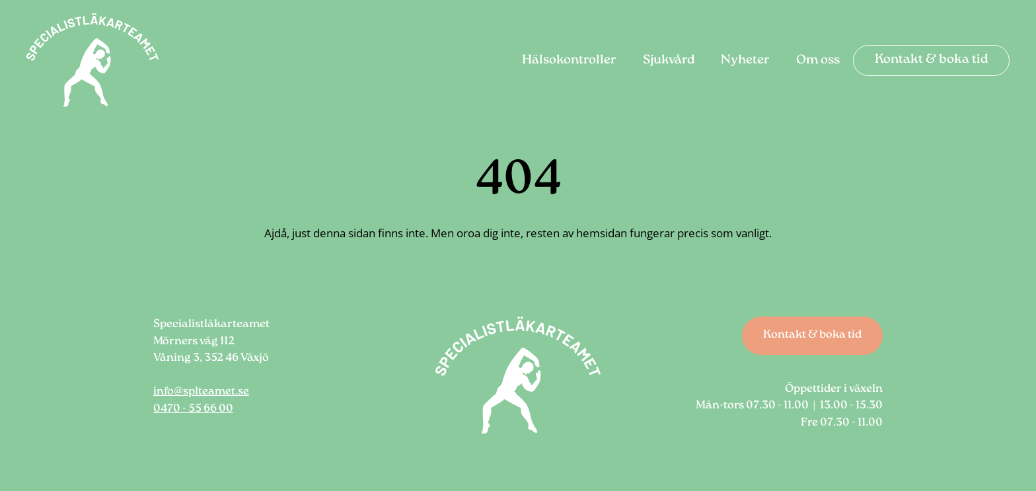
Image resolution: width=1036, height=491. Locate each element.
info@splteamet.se (201, 392)
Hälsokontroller (569, 61)
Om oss (818, 61)
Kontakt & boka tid (931, 60)
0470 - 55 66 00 (193, 409)
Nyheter (745, 61)
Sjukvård (668, 61)
